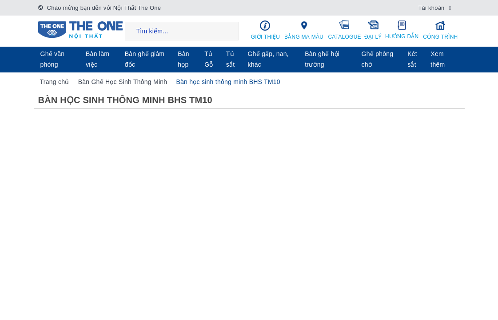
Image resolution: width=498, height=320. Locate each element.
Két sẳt (412, 59)
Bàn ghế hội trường (322, 59)
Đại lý (373, 30)
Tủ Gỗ (208, 59)
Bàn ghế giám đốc (145, 59)
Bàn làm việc (97, 59)
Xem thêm (437, 59)
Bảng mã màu (304, 30)
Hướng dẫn (402, 30)
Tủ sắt (230, 59)
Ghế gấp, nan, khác (267, 59)
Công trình (440, 30)
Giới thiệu (265, 30)
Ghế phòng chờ (378, 59)
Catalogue (344, 30)
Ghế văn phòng (52, 59)
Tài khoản (431, 7)
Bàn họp (183, 59)
